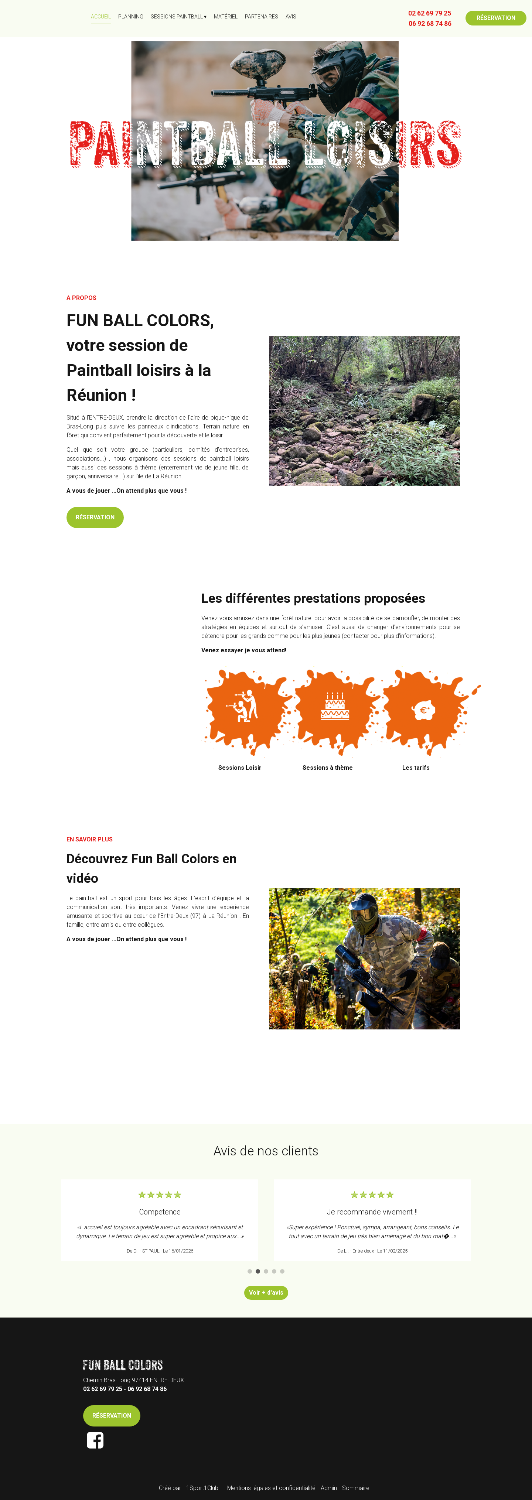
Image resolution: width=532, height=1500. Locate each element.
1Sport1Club (202, 1488)
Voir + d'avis (266, 1292)
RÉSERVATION (496, 17)
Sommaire (355, 1488)
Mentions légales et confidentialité (271, 1488)
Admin (329, 1488)
